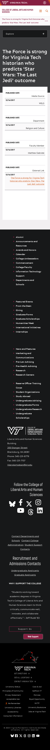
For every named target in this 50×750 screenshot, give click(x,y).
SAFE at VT (37, 691)
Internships (22, 331)
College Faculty (24, 267)
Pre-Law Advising (25, 362)
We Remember (14, 703)
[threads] (25, 735)
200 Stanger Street (17, 447)
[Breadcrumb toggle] (46, 21)
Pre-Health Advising (26, 366)
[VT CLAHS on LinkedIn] (40, 510)
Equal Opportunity (37, 699)
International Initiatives (28, 327)
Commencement (24, 263)
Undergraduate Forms (27, 405)
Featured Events (24, 301)
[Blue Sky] (12, 735)
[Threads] (30, 510)
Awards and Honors (26, 250)
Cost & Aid (37, 687)
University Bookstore (37, 707)
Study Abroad (23, 396)
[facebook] (16, 735)
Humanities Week (25, 323)
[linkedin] (33, 735)
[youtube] (37, 735)
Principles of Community (13, 691)
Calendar (20, 254)
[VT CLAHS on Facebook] (21, 502)
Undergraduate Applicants (25, 570)
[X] (29, 502)
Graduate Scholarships (28, 319)
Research (21, 370)
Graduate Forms (24, 314)
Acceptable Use (13, 699)
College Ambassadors (27, 258)
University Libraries (13, 707)
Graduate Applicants (25, 574)
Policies (37, 695)
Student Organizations (28, 392)
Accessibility (12, 712)
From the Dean (23, 306)
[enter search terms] (47, 11)
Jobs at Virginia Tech (37, 711)
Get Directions (21, 674)
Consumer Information (13, 716)
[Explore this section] (25, 34)
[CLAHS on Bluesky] (12, 502)
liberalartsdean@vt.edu (19, 464)
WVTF (37, 703)
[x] (20, 735)
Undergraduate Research (29, 409)
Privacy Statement (13, 695)
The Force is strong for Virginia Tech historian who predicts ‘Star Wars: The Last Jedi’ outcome (23, 21)
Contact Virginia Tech (25, 681)
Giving (19, 310)
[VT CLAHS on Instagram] (38, 502)
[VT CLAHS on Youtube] (20, 510)
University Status (13, 687)
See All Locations (23, 678)
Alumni (19, 237)
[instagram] (29, 735)
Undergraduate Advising (28, 400)
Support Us (25, 629)
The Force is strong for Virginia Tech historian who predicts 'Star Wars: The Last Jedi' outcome (27, 181)
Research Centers (25, 374)
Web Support (33, 636)
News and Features (25, 349)
